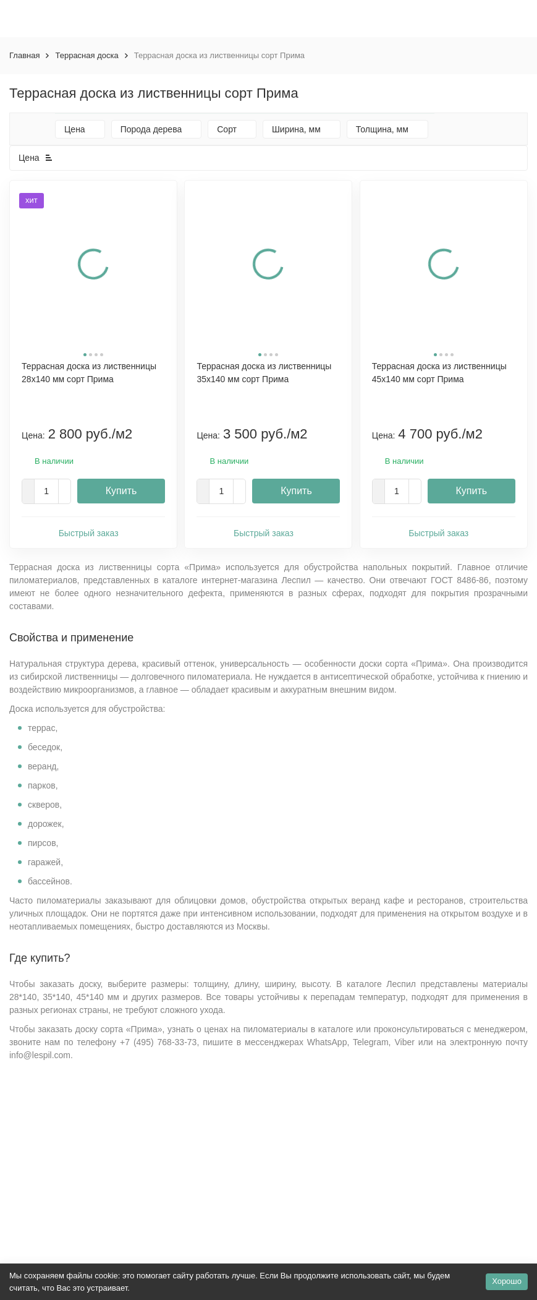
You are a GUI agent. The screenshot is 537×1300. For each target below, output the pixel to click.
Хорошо (507, 1281)
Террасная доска (86, 55)
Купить (121, 490)
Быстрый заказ (94, 532)
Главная (24, 55)
